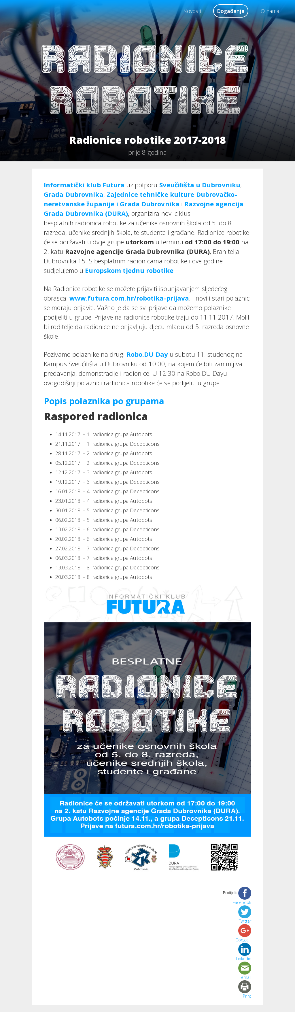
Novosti (192, 10)
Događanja (231, 10)
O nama (270, 10)
